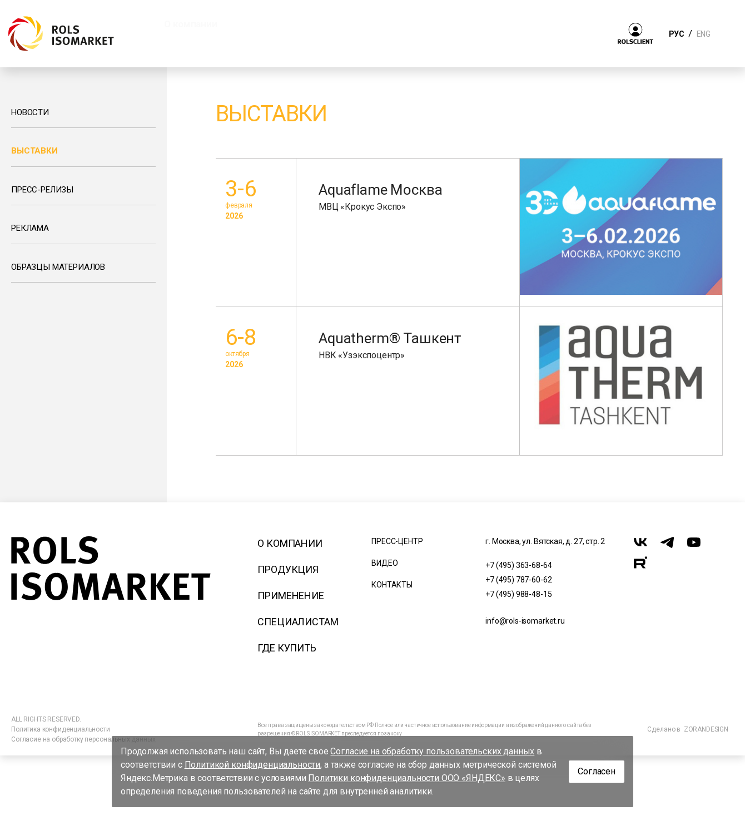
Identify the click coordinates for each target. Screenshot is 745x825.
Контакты (392, 584)
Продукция (288, 569)
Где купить (286, 648)
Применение (290, 595)
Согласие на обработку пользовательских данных (432, 751)
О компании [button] (190, 23)
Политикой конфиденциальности (253, 764)
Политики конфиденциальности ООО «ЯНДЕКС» (406, 778)
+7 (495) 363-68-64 (518, 565)
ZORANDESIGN (706, 729)
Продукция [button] (276, 23)
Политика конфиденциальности (60, 729)
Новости (30, 112)
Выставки (34, 151)
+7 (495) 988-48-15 (518, 594)
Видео (384, 563)
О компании (289, 543)
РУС (676, 33)
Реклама (30, 228)
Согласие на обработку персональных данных (83, 739)
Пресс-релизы (42, 190)
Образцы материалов (58, 267)
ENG (703, 33)
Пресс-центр (397, 541)
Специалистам (297, 622)
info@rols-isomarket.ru (524, 620)
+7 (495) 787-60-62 (518, 579)
